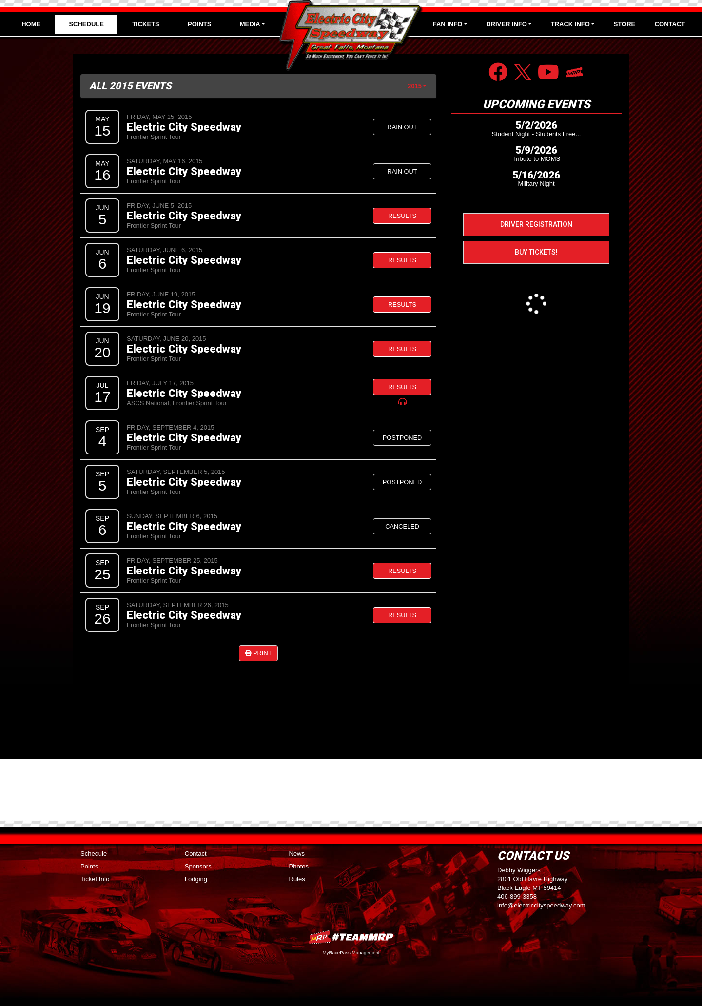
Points (199, 24)
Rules (297, 879)
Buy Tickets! (536, 252)
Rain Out (402, 127)
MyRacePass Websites (351, 937)
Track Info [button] (570, 24)
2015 (414, 86)
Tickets (145, 24)
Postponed (402, 437)
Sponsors (198, 866)
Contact (670, 24)
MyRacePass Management (350, 952)
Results (402, 215)
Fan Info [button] (448, 24)
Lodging (196, 879)
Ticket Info (94, 879)
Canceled (402, 526)
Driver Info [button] (506, 24)
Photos (299, 866)
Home (30, 24)
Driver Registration (536, 224)
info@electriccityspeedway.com (541, 905)
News (297, 853)
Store (625, 24)
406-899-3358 (517, 896)
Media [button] (250, 24)
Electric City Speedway (184, 126)
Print (258, 653)
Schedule (86, 24)
